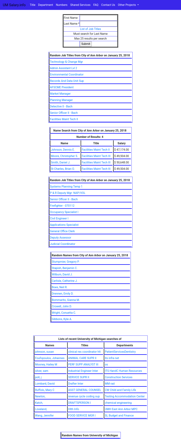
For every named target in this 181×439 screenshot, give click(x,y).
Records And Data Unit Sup (67, 81)
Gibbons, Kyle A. (62, 319)
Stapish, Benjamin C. (65, 268)
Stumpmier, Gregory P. (65, 261)
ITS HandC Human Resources (123, 371)
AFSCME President (62, 87)
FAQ (95, 5)
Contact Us (108, 5)
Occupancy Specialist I (64, 212)
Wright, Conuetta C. (64, 312)
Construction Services (118, 377)
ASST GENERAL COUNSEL (84, 390)
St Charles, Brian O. (63, 168)
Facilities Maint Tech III (96, 156)
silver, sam (41, 371)
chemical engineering (118, 402)
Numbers (61, 5)
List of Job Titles (90, 29)
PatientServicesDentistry (120, 351)
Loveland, (41, 409)
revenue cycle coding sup (84, 396)
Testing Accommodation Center (125, 396)
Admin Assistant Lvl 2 (63, 68)
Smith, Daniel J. (60, 162)
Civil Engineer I (59, 218)
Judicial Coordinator (62, 244)
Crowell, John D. (62, 306)
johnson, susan (44, 351)
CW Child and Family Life (120, 390)
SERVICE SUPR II (78, 377)
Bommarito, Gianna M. (66, 300)
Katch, (39, 402)
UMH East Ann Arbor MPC (121, 409)
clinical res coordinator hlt (84, 351)
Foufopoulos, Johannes (50, 358)
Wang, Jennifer (44, 415)
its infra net (112, 358)
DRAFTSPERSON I (79, 402)
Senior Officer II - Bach (64, 112)
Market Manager (60, 93)
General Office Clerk (62, 231)
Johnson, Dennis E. (63, 149)
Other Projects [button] (127, 5)
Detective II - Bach (61, 106)
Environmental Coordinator (67, 74)
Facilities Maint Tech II (64, 119)
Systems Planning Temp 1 (66, 186)
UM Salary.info (14, 5)
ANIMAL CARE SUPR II (82, 358)
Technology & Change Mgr (66, 61)
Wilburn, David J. (62, 274)
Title (32, 5)
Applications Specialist (64, 225)
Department (45, 5)
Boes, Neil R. (60, 287)
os (106, 364)
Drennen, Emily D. (63, 293)
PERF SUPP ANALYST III (83, 364)
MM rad (110, 383)
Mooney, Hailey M (46, 364)
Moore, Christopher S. (64, 156)
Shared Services (80, 5)
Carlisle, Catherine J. (64, 281)
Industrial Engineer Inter (83, 371)
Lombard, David (45, 383)
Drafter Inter (75, 383)
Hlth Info (73, 409)
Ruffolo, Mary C (44, 390)
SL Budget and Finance (119, 415)
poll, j (38, 377)
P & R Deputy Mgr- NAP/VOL (68, 193)
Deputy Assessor (60, 237)
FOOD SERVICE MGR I (82, 415)
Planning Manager (61, 100)
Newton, (40, 396)
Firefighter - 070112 (62, 205)
